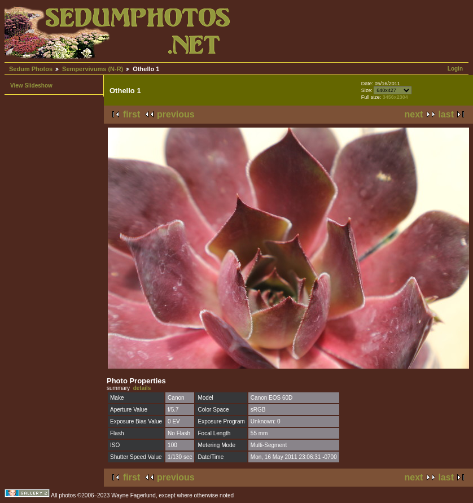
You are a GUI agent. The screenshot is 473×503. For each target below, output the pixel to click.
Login (455, 68)
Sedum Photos (30, 68)
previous (176, 114)
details (142, 388)
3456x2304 (395, 97)
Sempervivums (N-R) (92, 68)
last (446, 114)
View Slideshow (31, 85)
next (414, 114)
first (131, 114)
